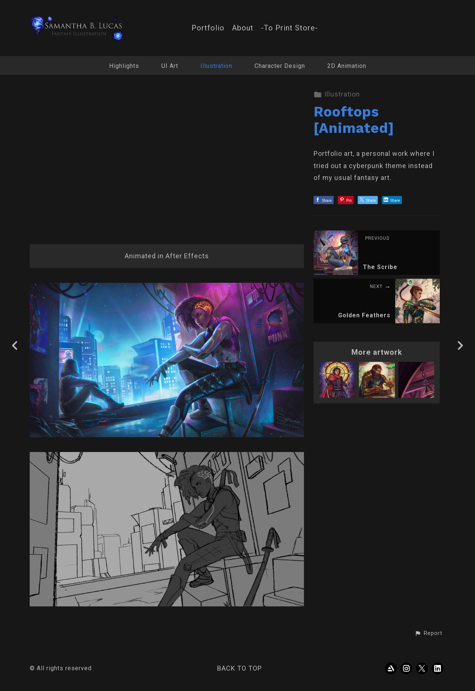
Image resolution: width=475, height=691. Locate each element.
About (242, 28)
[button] (428, 633)
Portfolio (208, 28)
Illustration (216, 65)
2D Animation (346, 65)
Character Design (280, 65)
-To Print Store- (289, 28)
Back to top (239, 668)
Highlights (124, 65)
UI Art (169, 65)
